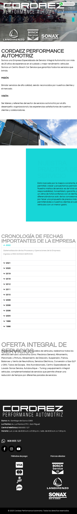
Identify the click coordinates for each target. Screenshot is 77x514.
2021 (8, 263)
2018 (8, 279)
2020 (8, 268)
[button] (73, 19)
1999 (8, 321)
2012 (8, 284)
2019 (8, 274)
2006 (8, 311)
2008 (8, 305)
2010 (8, 295)
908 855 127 (14, 441)
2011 (8, 289)
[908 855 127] (3, 441)
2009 (8, 300)
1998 (8, 326)
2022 (8, 245)
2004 (8, 316)
